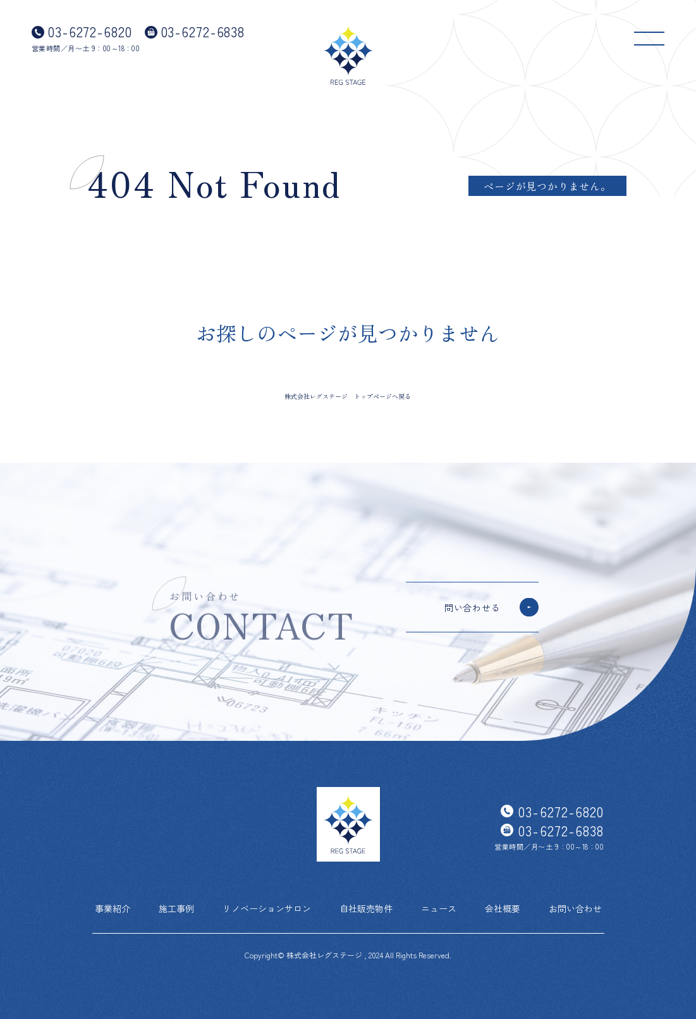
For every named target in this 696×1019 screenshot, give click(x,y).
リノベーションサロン (267, 908)
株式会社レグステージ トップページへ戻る (347, 396)
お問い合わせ (575, 908)
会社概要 (502, 908)
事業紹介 (112, 908)
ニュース (438, 908)
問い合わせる (472, 607)
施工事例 (176, 908)
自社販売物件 (366, 908)
